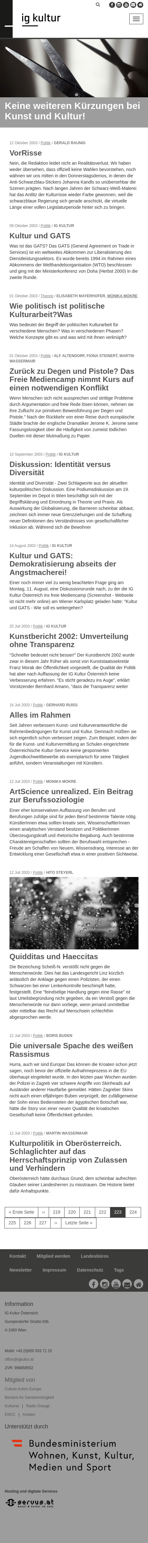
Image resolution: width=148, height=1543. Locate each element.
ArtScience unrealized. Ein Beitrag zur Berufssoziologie (71, 795)
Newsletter (20, 1270)
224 (134, 1212)
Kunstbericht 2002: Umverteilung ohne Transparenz (68, 640)
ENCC (10, 1414)
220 (73, 1212)
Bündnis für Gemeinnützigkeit (29, 1397)
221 (88, 1212)
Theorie (46, 296)
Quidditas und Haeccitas (53, 956)
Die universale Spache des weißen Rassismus (71, 1049)
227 (44, 1222)
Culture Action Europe (23, 1389)
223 (120, 1213)
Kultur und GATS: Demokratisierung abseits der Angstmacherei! (62, 564)
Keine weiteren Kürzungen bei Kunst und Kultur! (72, 110)
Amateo (28, 1414)
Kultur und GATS (40, 235)
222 (104, 1212)
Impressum (54, 1270)
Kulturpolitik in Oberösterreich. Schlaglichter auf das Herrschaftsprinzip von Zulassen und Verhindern (68, 1155)
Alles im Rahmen (40, 715)
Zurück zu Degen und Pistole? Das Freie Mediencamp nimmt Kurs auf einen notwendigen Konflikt (71, 379)
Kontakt (17, 1256)
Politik (46, 143)
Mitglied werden (53, 1256)
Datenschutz (90, 1270)
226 (29, 1222)
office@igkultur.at (19, 1359)
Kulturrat (12, 1406)
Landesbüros (95, 1256)
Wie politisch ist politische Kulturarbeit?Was (57, 310)
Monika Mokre (122, 296)
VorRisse (25, 153)
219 (58, 1212)
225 (14, 1222)
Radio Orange (38, 1406)
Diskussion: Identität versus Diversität (60, 468)
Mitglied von (20, 1380)
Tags (119, 1270)
